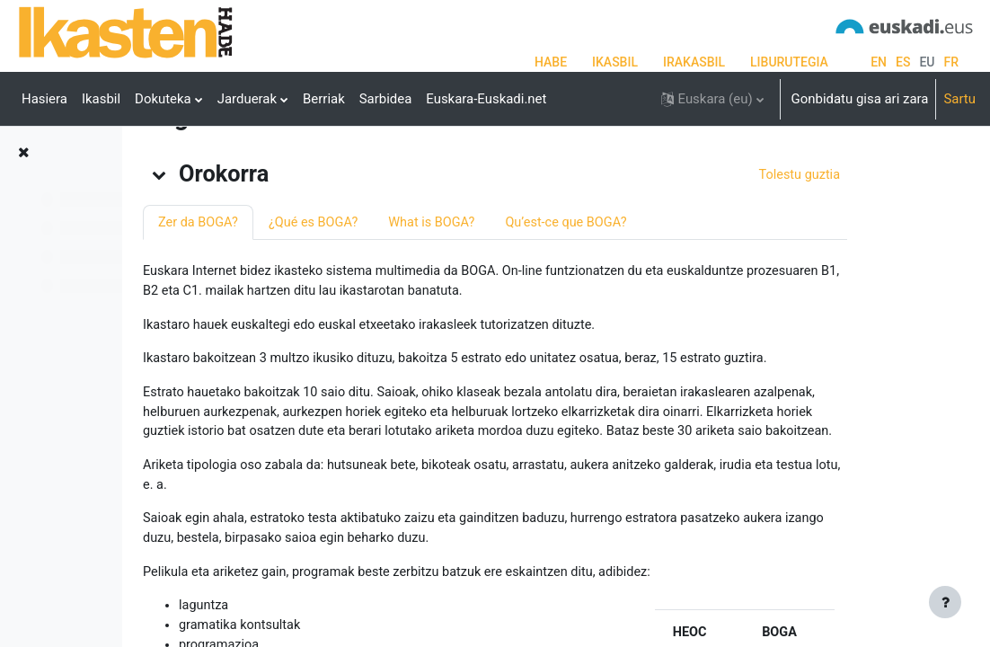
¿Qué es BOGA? (466, 295)
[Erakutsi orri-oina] (945, 602)
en (879, 62)
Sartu (959, 99)
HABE (551, 62)
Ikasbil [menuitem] (101, 99)
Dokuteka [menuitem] (163, 99)
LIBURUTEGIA (789, 62)
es (903, 62)
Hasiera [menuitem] (44, 99)
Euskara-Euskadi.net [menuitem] (486, 99)
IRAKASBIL (694, 62)
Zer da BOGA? (347, 295)
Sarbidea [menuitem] (385, 99)
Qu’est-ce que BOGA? (725, 295)
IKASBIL (615, 62)
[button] (712, 99)
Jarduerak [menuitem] (247, 99)
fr (951, 62)
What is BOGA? (587, 295)
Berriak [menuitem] (324, 99)
